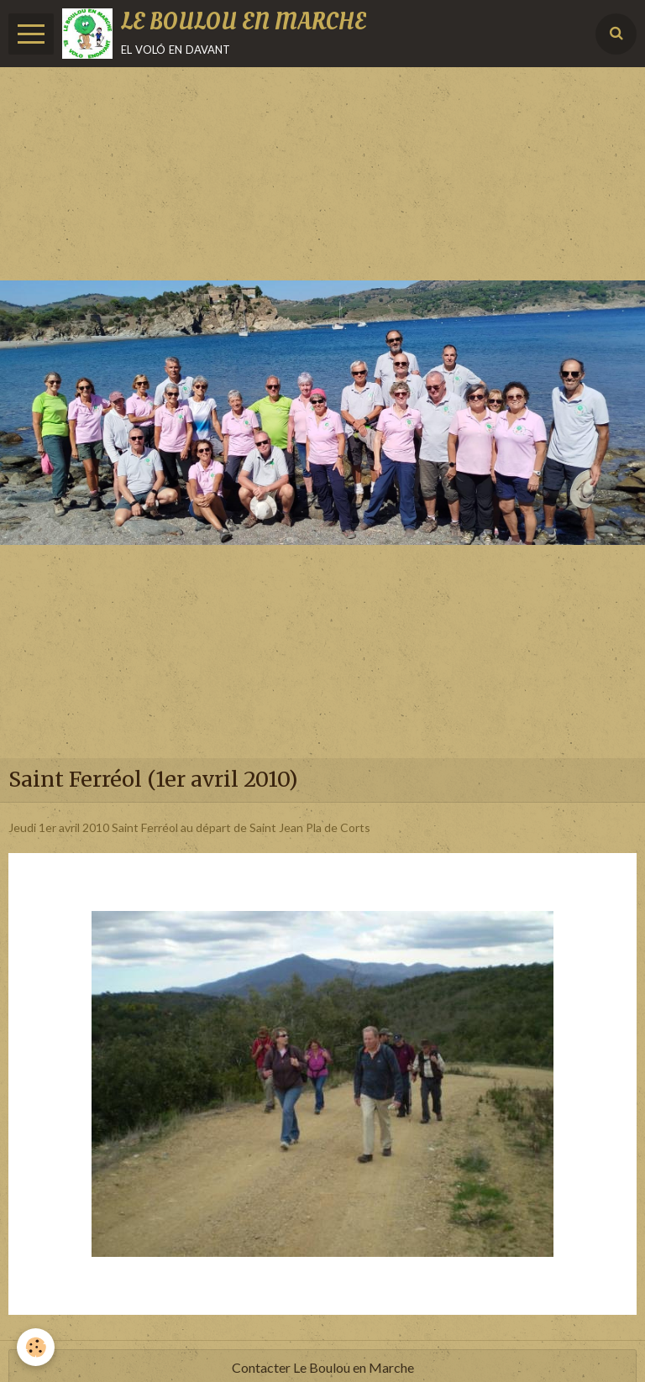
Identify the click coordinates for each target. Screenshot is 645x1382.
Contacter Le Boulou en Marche (323, 1367)
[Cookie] (36, 1347)
